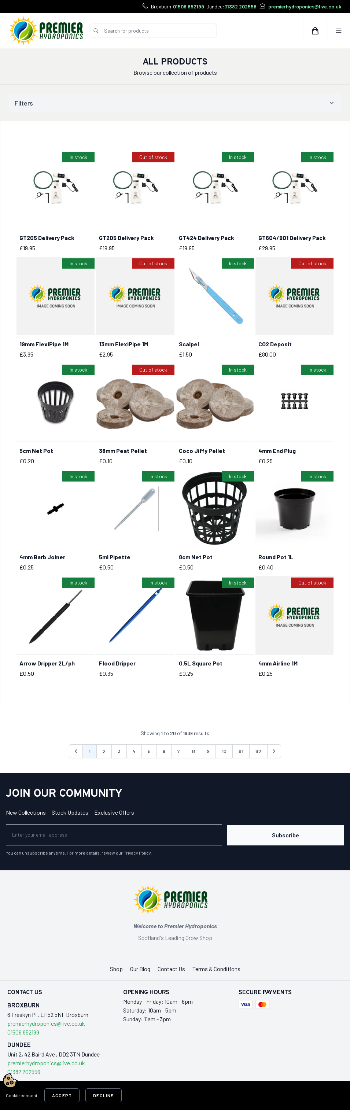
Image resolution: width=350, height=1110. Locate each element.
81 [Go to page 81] (241, 751)
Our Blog (140, 968)
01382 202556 (240, 6)
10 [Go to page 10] (224, 751)
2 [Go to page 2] (104, 751)
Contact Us (171, 968)
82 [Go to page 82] (258, 751)
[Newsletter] (118, 834)
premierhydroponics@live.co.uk (304, 6)
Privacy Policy (137, 852)
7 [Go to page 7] (178, 751)
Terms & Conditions (216, 968)
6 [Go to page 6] (164, 751)
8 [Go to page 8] (193, 751)
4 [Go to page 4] (134, 751)
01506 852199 (188, 6)
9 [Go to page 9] (208, 751)
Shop (116, 968)
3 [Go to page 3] (119, 751)
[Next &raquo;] (274, 751)
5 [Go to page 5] (149, 751)
